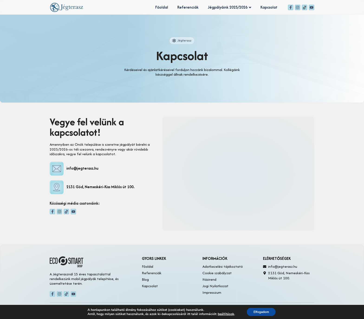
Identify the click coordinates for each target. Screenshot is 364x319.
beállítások (225, 314)
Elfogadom (261, 311)
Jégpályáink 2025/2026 (229, 7)
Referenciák (187, 7)
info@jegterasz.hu (82, 168)
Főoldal (161, 7)
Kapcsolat (268, 7)
